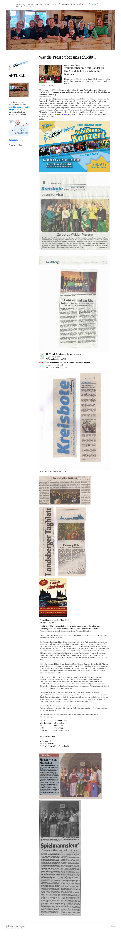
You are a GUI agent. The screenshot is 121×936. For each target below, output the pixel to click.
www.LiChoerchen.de (61, 730)
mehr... (41, 119)
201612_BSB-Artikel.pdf (54, 365)
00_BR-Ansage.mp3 (53, 356)
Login (113, 926)
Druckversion (12, 926)
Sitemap (22, 926)
